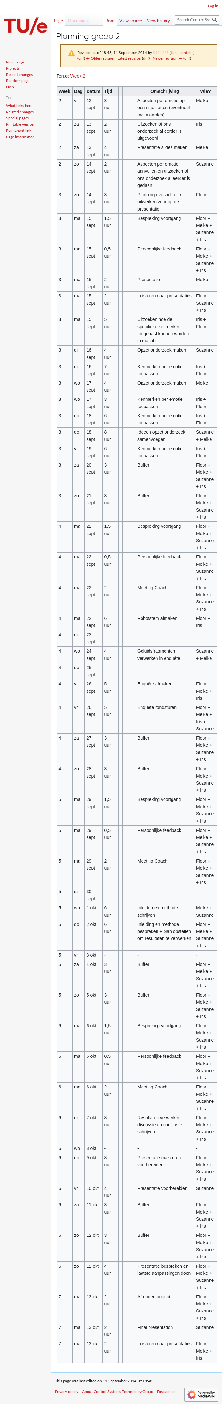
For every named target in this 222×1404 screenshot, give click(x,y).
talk (174, 52)
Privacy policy (66, 1391)
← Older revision (100, 58)
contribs (186, 52)
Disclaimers (166, 1391)
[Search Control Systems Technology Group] (197, 20)
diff (81, 58)
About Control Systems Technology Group (117, 1391)
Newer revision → (167, 58)
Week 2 (77, 75)
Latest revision (129, 58)
